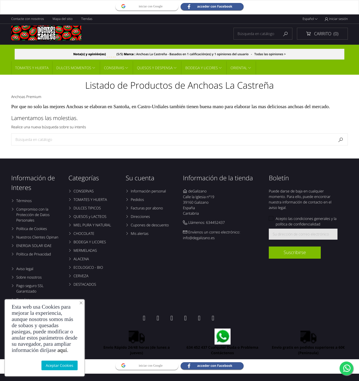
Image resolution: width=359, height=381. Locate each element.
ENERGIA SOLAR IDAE (34, 245)
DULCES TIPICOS (87, 208)
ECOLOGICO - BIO (88, 267)
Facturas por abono (147, 208)
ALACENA (81, 258)
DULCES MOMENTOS (73, 67)
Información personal (148, 191)
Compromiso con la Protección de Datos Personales (32, 215)
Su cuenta (140, 178)
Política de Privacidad (33, 254)
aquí (62, 350)
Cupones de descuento (150, 225)
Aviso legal (24, 268)
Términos (24, 200)
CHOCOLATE (83, 233)
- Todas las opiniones (179, 54)
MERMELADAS (85, 250)
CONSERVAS (114, 67)
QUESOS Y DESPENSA (155, 67)
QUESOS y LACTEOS (89, 216)
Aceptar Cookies (59, 365)
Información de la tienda (218, 178)
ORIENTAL (239, 67)
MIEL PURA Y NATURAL (92, 225)
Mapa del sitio (62, 19)
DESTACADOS (84, 284)
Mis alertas (139, 233)
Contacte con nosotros (27, 19)
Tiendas (86, 19)
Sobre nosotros (29, 277)
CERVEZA (80, 275)
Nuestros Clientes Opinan (37, 237)
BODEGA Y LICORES (201, 67)
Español (310, 19)
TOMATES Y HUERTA (32, 67)
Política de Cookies (31, 228)
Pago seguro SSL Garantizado (30, 288)
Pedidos (137, 199)
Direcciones (140, 216)
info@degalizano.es (199, 237)
